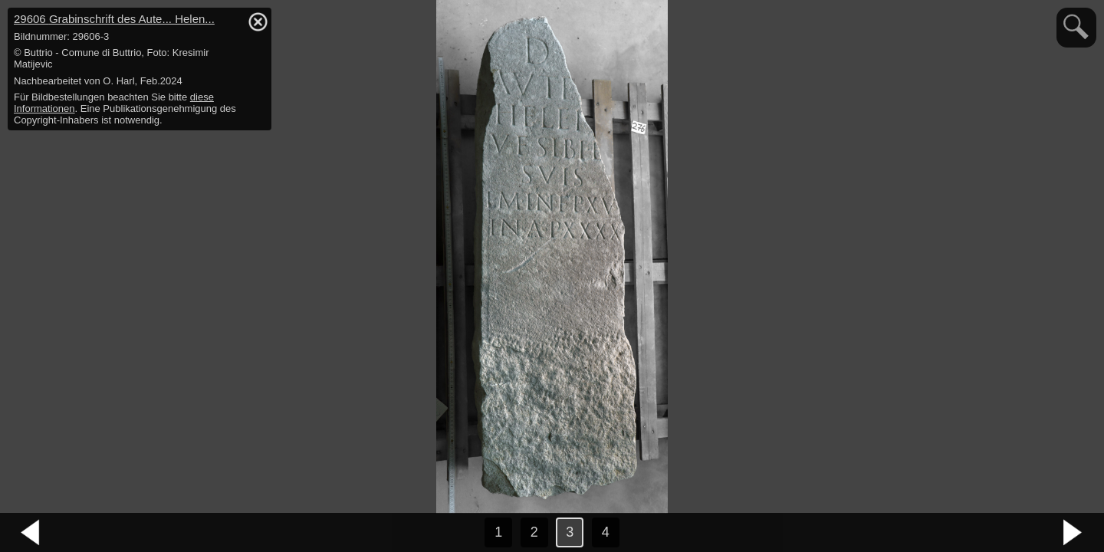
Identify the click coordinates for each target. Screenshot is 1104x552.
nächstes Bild (1073, 533)
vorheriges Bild (30, 533)
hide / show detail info (257, 21)
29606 (114, 18)
